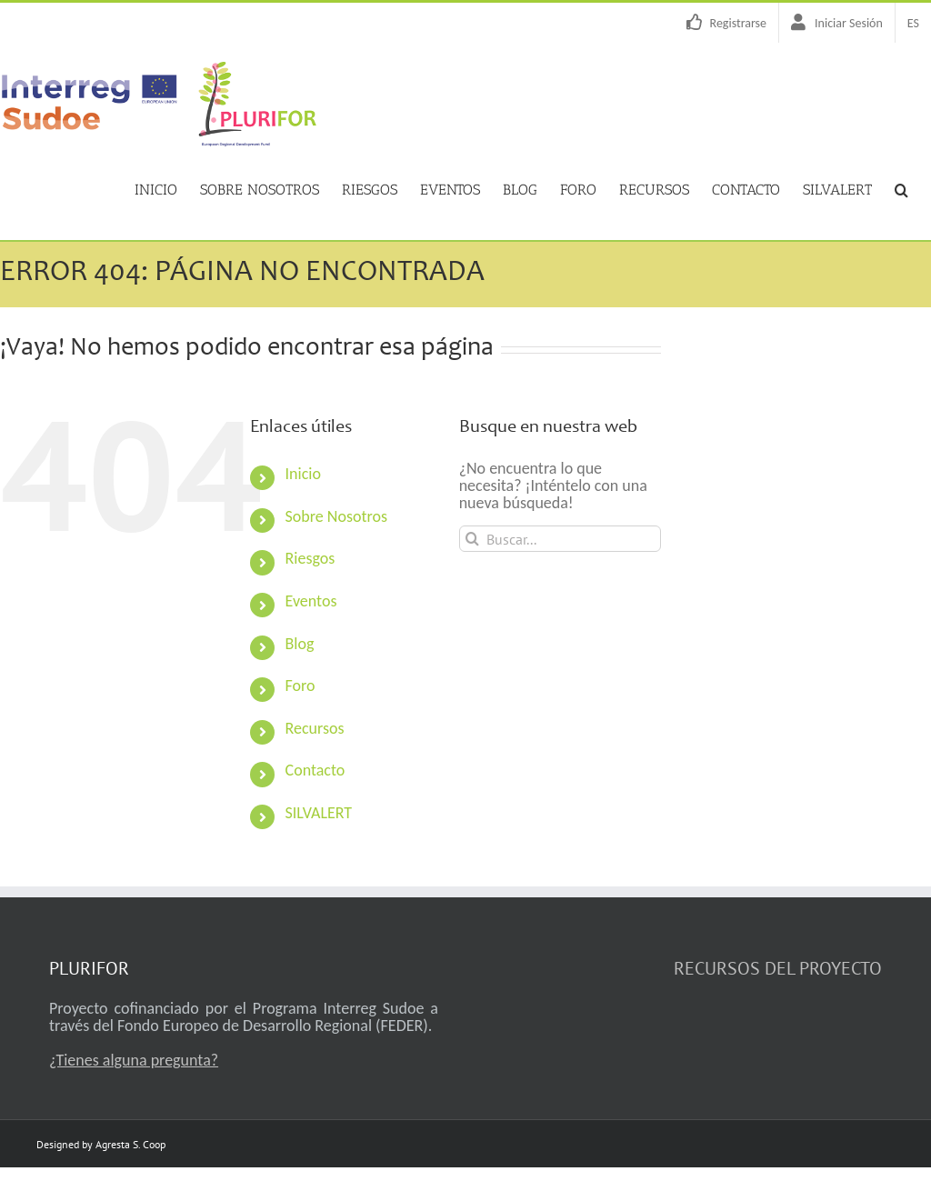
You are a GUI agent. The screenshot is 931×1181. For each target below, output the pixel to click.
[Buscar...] (560, 538)
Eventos (311, 600)
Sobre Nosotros (336, 515)
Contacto (315, 769)
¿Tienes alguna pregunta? (133, 1059)
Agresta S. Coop (130, 1143)
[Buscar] (472, 538)
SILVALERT (319, 812)
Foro (300, 685)
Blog (300, 643)
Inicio (303, 473)
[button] (901, 188)
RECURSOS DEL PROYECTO (778, 967)
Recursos (315, 727)
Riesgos (310, 557)
